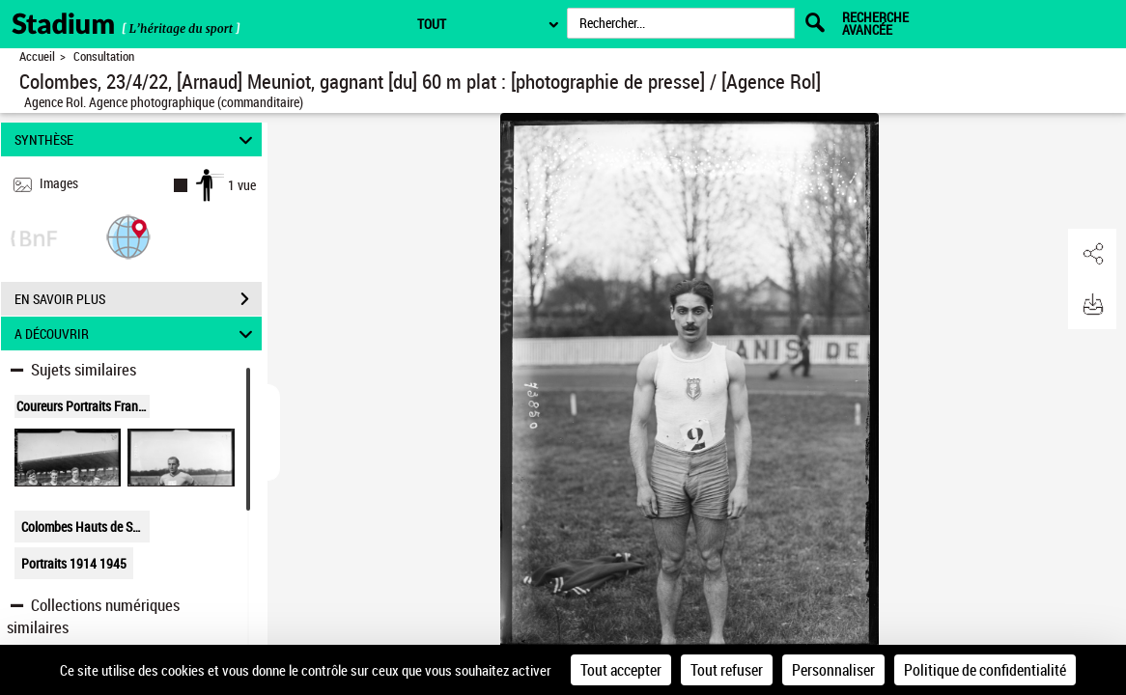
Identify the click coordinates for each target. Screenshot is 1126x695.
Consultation (103, 56)
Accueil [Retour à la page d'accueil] (37, 56)
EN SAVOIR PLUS (138, 299)
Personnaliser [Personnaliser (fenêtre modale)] (833, 670)
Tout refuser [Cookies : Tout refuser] (726, 670)
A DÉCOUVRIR (136, 333)
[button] (128, 236)
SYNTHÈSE (136, 139)
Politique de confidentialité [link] (985, 670)
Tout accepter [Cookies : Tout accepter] (621, 670)
